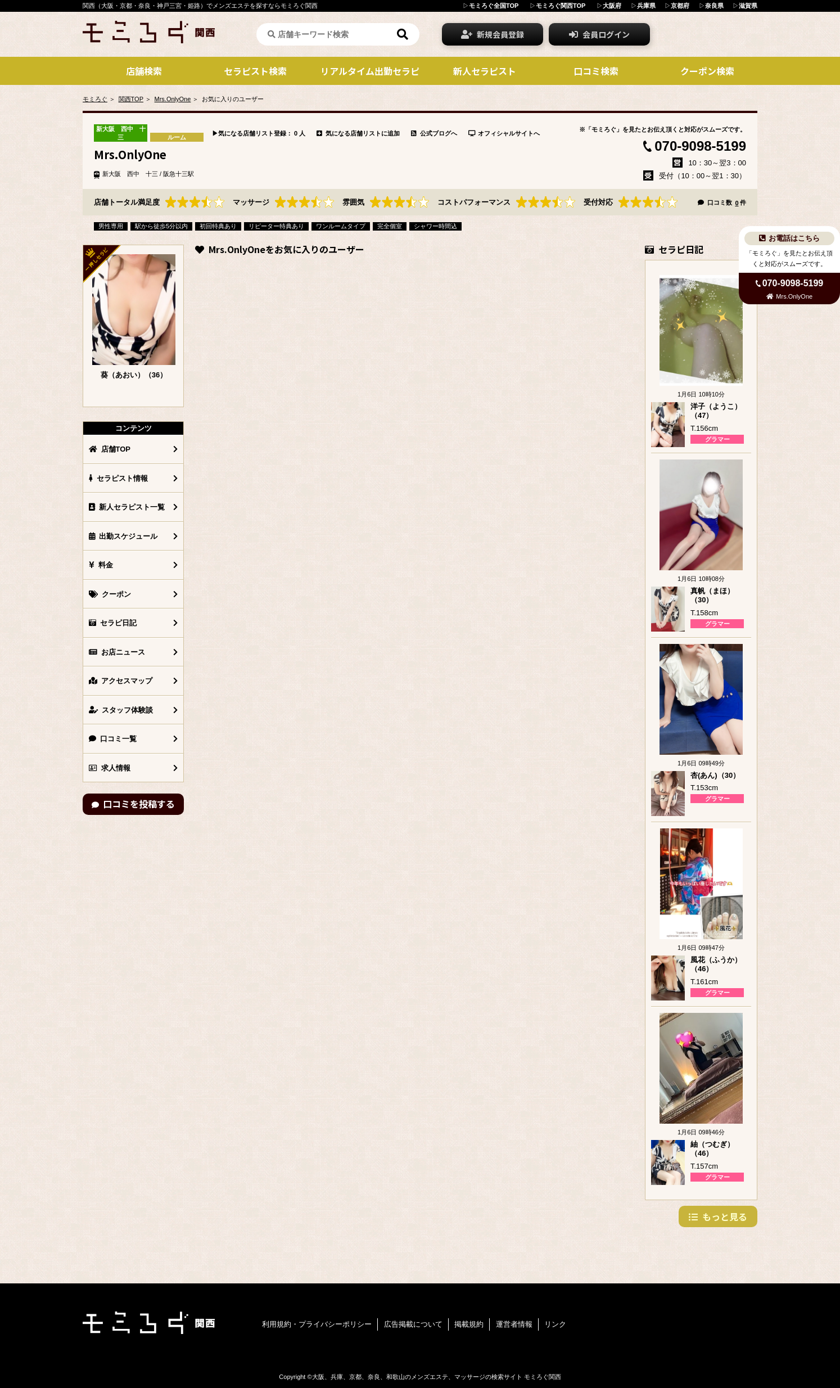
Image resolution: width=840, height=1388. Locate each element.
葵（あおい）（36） (134, 375)
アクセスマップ (120, 681)
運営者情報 (514, 1324)
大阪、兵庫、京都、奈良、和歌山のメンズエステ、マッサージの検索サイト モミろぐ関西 (436, 1376)
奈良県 (714, 5)
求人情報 (109, 768)
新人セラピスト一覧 (127, 507)
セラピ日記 (113, 623)
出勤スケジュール (123, 536)
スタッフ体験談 (121, 710)
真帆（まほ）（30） (712, 596)
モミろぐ (95, 99)
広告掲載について (413, 1324)
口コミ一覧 (113, 738)
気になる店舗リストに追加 (358, 133)
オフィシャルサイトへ (504, 133)
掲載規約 (469, 1324)
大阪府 (612, 5)
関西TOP (131, 99)
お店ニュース (117, 652)
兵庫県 (646, 5)
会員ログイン (599, 34)
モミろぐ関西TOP (560, 5)
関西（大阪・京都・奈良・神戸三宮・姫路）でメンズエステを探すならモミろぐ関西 (200, 5)
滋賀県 (748, 5)
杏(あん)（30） (715, 775)
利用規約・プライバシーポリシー (317, 1324)
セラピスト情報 (118, 478)
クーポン (110, 594)
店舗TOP (109, 449)
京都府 (680, 5)
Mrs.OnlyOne (173, 99)
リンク (555, 1324)
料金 (101, 565)
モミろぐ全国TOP (493, 5)
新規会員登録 (492, 34)
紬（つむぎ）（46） (712, 1149)
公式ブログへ (434, 133)
